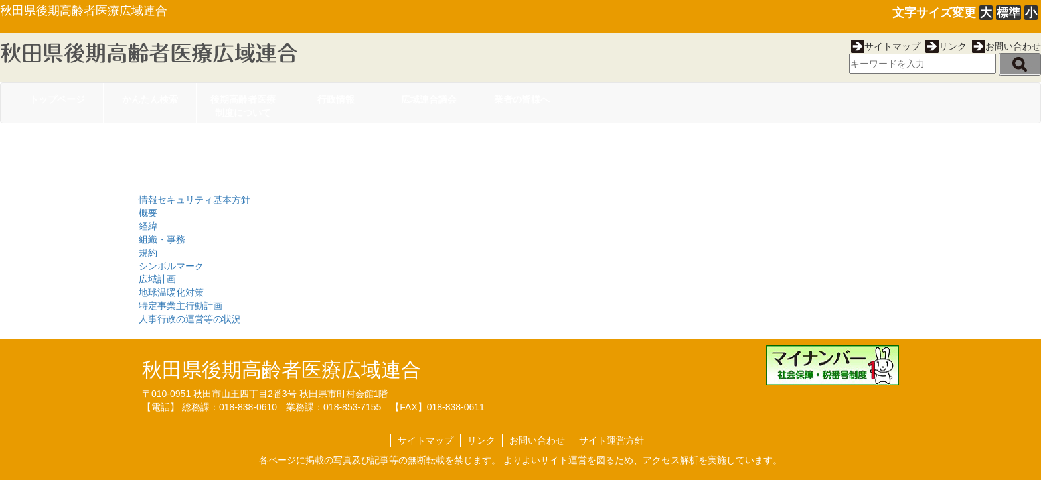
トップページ (57, 99)
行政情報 (336, 99)
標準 (1008, 12)
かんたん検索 (150, 99)
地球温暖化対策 (171, 292)
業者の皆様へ (522, 99)
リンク (946, 46)
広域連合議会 (429, 99)
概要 (148, 213)
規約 (148, 252)
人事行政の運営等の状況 (190, 319)
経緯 (148, 226)
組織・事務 (162, 239)
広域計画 (157, 279)
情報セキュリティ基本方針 (194, 199)
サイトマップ (885, 46)
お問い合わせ (1006, 46)
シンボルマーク (171, 266)
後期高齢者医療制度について (243, 106)
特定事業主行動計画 (180, 305)
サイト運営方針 (611, 440)
